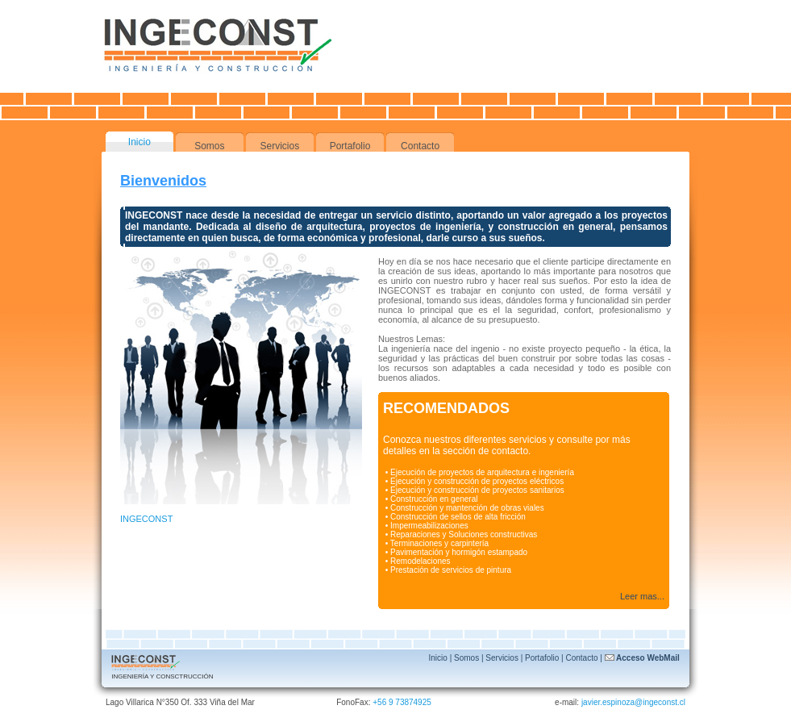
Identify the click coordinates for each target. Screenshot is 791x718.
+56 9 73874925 (402, 702)
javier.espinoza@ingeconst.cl (633, 702)
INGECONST (146, 519)
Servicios (280, 146)
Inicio (139, 142)
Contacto (420, 146)
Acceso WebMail (642, 657)
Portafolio (350, 146)
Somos (209, 146)
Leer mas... (642, 596)
